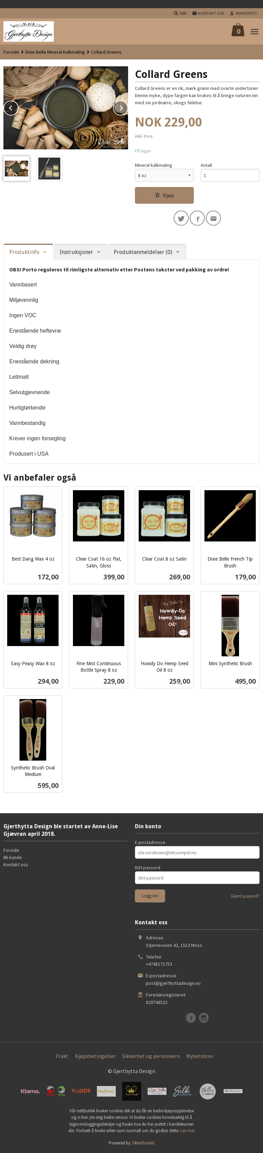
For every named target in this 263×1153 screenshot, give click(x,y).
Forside (11, 52)
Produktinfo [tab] (24, 252)
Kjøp (164, 195)
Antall (206, 165)
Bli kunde (12, 857)
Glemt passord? (245, 896)
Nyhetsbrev (199, 1056)
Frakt (62, 1056)
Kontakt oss (15, 864)
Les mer (187, 1131)
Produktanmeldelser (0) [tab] (143, 252)
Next (127, 106)
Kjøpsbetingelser (95, 1056)
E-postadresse (150, 842)
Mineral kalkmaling (153, 165)
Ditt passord (147, 867)
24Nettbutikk (143, 1143)
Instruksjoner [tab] (76, 252)
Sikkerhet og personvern (151, 1056)
